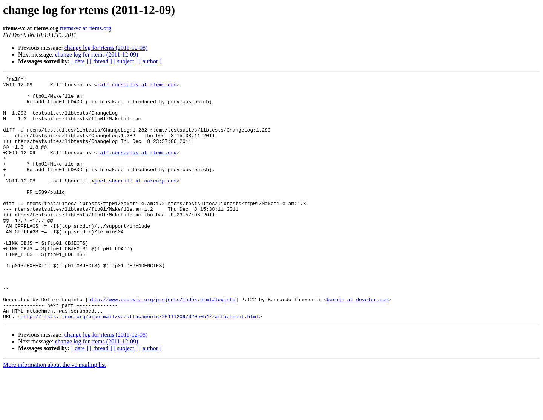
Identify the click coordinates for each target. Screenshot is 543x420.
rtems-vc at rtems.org (85, 28)
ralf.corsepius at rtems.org (137, 86)
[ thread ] (101, 61)
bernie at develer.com (357, 344)
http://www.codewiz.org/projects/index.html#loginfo (161, 344)
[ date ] (79, 61)
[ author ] (150, 61)
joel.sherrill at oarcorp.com (135, 202)
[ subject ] (126, 61)
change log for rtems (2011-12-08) (106, 47)
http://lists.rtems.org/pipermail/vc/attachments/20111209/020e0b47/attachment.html (140, 365)
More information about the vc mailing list (54, 413)
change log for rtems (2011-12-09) (96, 54)
